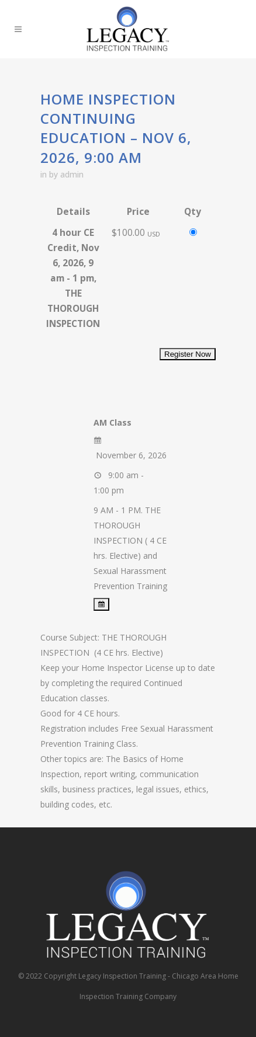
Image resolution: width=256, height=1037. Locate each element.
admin (72, 174)
